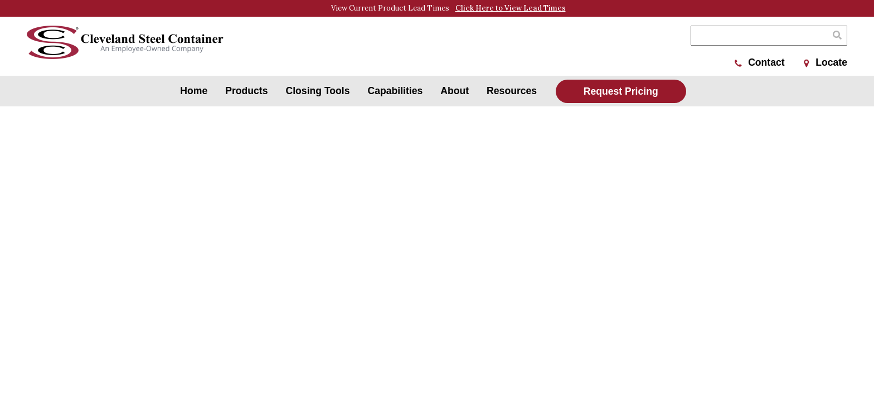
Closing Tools (318, 90)
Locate (825, 62)
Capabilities (395, 90)
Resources (512, 90)
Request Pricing (621, 91)
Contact (760, 62)
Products (246, 90)
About (454, 90)
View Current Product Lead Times (448, 8)
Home (193, 90)
